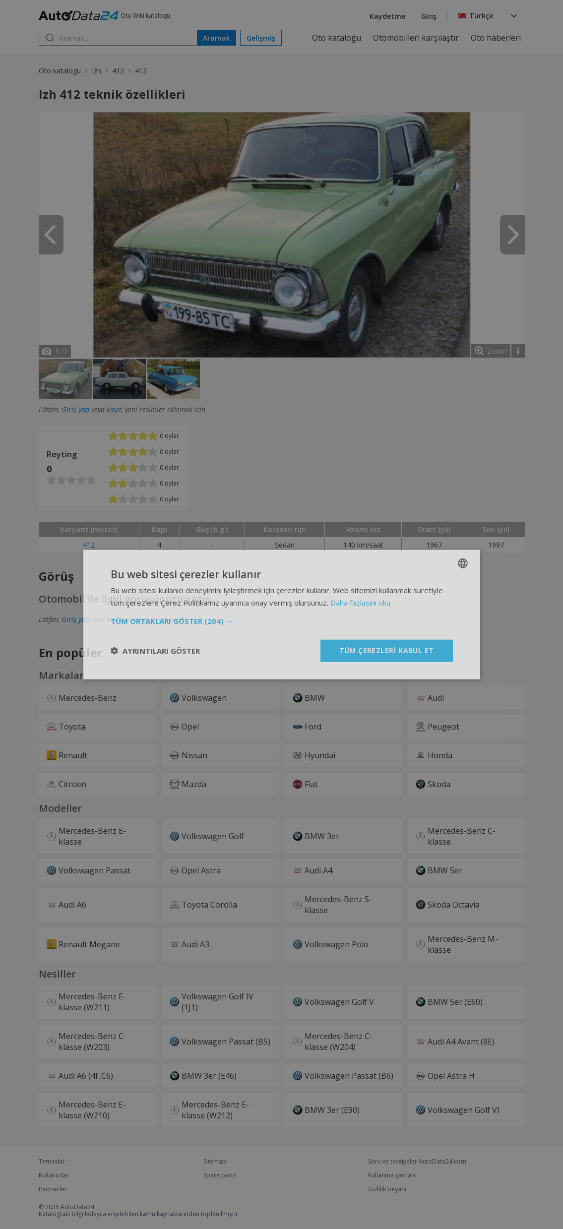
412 (118, 70)
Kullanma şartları (391, 1175)
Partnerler (53, 1189)
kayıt (114, 409)
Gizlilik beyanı (387, 1189)
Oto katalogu (336, 37)
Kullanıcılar (54, 1175)
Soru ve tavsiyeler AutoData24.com (417, 1162)
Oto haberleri (496, 37)
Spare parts (219, 1175)
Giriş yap (75, 409)
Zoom (497, 351)
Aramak (216, 38)
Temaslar (52, 1162)
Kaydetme (387, 16)
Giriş (429, 16)
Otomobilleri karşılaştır (416, 37)
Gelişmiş (261, 38)
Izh (96, 70)
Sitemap (214, 1162)
